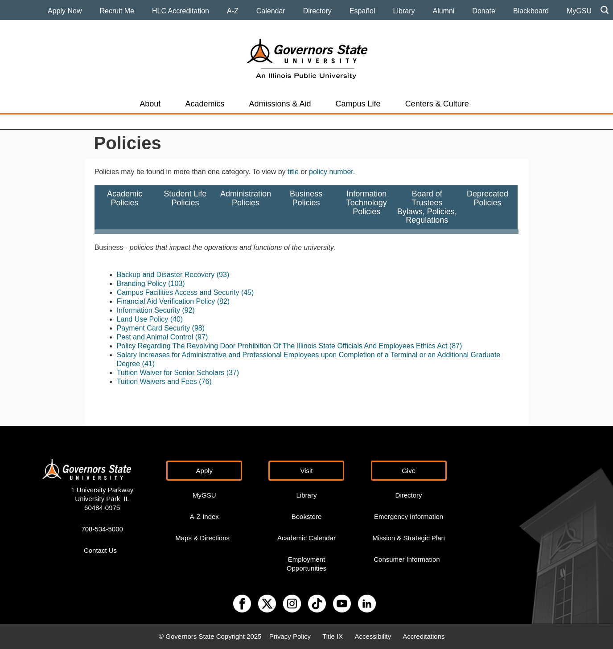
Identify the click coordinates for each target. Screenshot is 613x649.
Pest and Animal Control (155, 337)
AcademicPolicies (124, 206)
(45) (247, 292)
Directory (317, 11)
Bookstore (307, 516)
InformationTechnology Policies (366, 206)
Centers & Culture (437, 103)
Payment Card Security (153, 328)
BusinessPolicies (306, 206)
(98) (198, 328)
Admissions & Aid (280, 103)
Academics (204, 103)
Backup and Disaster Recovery (166, 274)
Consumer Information (407, 559)
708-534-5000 (102, 529)
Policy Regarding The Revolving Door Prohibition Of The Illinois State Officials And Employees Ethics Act (282, 346)
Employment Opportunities (306, 563)
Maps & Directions (202, 538)
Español (362, 11)
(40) (176, 319)
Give (409, 470)
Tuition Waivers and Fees (157, 381)
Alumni (443, 11)
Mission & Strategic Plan (408, 538)
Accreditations (423, 636)
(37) (232, 372)
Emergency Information (408, 516)
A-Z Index (204, 516)
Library (404, 11)
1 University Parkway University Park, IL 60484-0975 (102, 498)
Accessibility (372, 636)
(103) (176, 283)
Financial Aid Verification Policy (166, 301)
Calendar (270, 11)
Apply (204, 470)
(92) (188, 310)
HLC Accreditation (180, 11)
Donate (483, 11)
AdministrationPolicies (245, 206)
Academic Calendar (306, 538)
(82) (223, 301)
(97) (201, 337)
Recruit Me (117, 11)
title (293, 172)
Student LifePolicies (185, 206)
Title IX (332, 636)
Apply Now (65, 11)
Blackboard (531, 11)
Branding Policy (141, 283)
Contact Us (100, 550)
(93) (223, 274)
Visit (306, 470)
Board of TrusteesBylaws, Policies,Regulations (427, 206)
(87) (455, 346)
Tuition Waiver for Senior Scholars (171, 372)
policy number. (332, 172)
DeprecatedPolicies (487, 206)
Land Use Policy (143, 319)
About (150, 103)
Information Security (148, 310)
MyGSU (579, 11)
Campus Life (358, 103)
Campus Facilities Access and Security (178, 292)
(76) (205, 381)
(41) (148, 363)
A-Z (233, 11)
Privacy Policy (290, 636)
